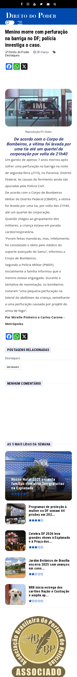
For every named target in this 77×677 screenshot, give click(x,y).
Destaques (12, 55)
